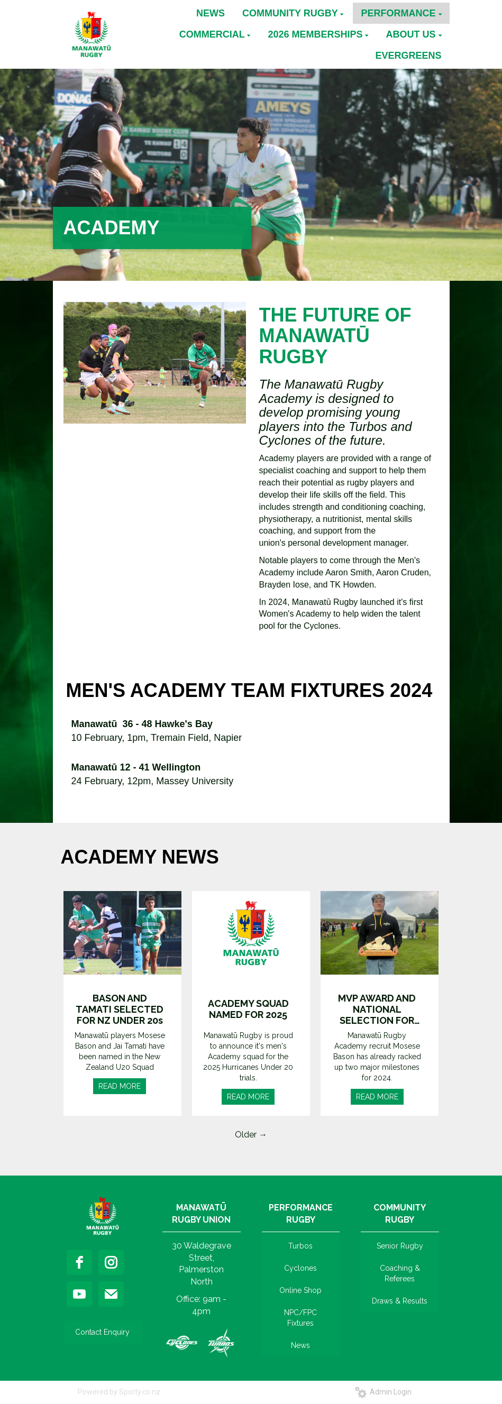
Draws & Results (399, 1301)
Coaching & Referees (400, 1273)
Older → (251, 1135)
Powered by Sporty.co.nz (119, 1392)
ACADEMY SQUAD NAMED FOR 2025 (248, 1009)
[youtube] (79, 1294)
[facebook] (79, 1262)
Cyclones (300, 1268)
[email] (111, 1294)
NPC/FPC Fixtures (300, 1317)
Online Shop (300, 1290)
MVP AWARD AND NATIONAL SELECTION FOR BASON (377, 1009)
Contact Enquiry (102, 1332)
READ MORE (119, 1086)
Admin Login (383, 1392)
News (300, 1345)
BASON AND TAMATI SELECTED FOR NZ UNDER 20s (119, 1009)
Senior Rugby (400, 1246)
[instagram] (111, 1262)
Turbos (300, 1246)
